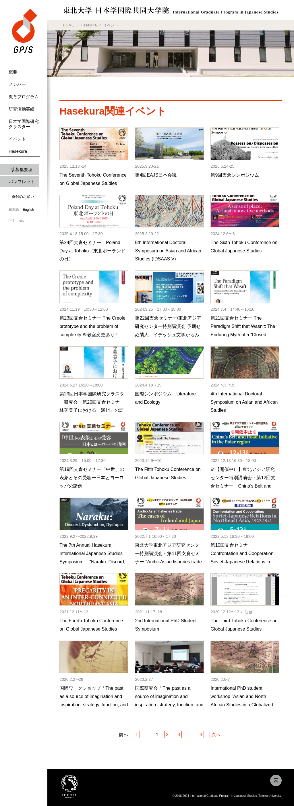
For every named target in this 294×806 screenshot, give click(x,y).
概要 (13, 71)
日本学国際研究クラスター (24, 124)
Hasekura (18, 151)
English (28, 210)
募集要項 (23, 169)
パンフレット (22, 181)
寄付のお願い (23, 196)
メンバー (17, 84)
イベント (17, 138)
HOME (68, 25)
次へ (215, 734)
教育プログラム (24, 96)
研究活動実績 (21, 109)
